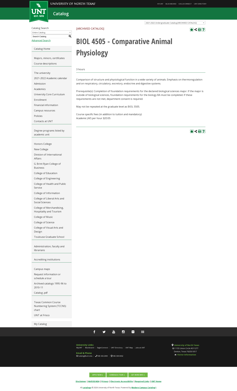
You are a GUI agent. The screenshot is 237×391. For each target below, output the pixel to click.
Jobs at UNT (140, 347)
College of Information (47, 193)
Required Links (142, 381)
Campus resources (44, 110)
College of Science (44, 222)
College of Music (43, 217)
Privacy (105, 381)
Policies (38, 116)
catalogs (87, 387)
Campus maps (42, 269)
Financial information (46, 105)
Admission (40, 83)
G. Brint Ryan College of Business (47, 165)
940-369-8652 (118, 356)
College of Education (45, 173)
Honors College (43, 144)
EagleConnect (185, 4)
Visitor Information (186, 354)
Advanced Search (41, 40)
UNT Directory (200, 4)
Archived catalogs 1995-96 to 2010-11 (50, 285)
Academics (40, 89)
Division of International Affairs (48, 156)
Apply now (97, 375)
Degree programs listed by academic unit (49, 132)
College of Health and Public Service (50, 185)
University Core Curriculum (49, 94)
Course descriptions (45, 63)
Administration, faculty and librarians (49, 248)
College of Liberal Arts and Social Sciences (49, 200)
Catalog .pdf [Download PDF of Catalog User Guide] (41, 292)
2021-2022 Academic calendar (50, 78)
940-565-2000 (102, 356)
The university (42, 73)
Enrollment (40, 99)
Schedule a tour (116, 375)
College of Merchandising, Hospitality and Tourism (49, 209)
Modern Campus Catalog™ (143, 387)
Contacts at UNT (43, 121)
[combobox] (175, 22)
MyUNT (160, 4)
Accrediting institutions (47, 259)
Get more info (137, 375)
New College (41, 149)
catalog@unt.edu (85, 356)
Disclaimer (81, 381)
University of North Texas (186, 345)
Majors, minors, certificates (49, 58)
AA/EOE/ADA (93, 381)
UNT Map (129, 347)
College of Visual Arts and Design (48, 229)
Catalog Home (42, 48)
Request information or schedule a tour (47, 276)
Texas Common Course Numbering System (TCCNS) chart (50, 306)
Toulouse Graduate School (49, 237)
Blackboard (171, 4)
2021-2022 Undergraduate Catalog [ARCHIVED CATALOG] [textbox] (171, 22)
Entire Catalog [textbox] (38, 32)
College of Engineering (47, 178)
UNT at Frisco (42, 315)
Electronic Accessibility (121, 381)
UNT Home (156, 381)
